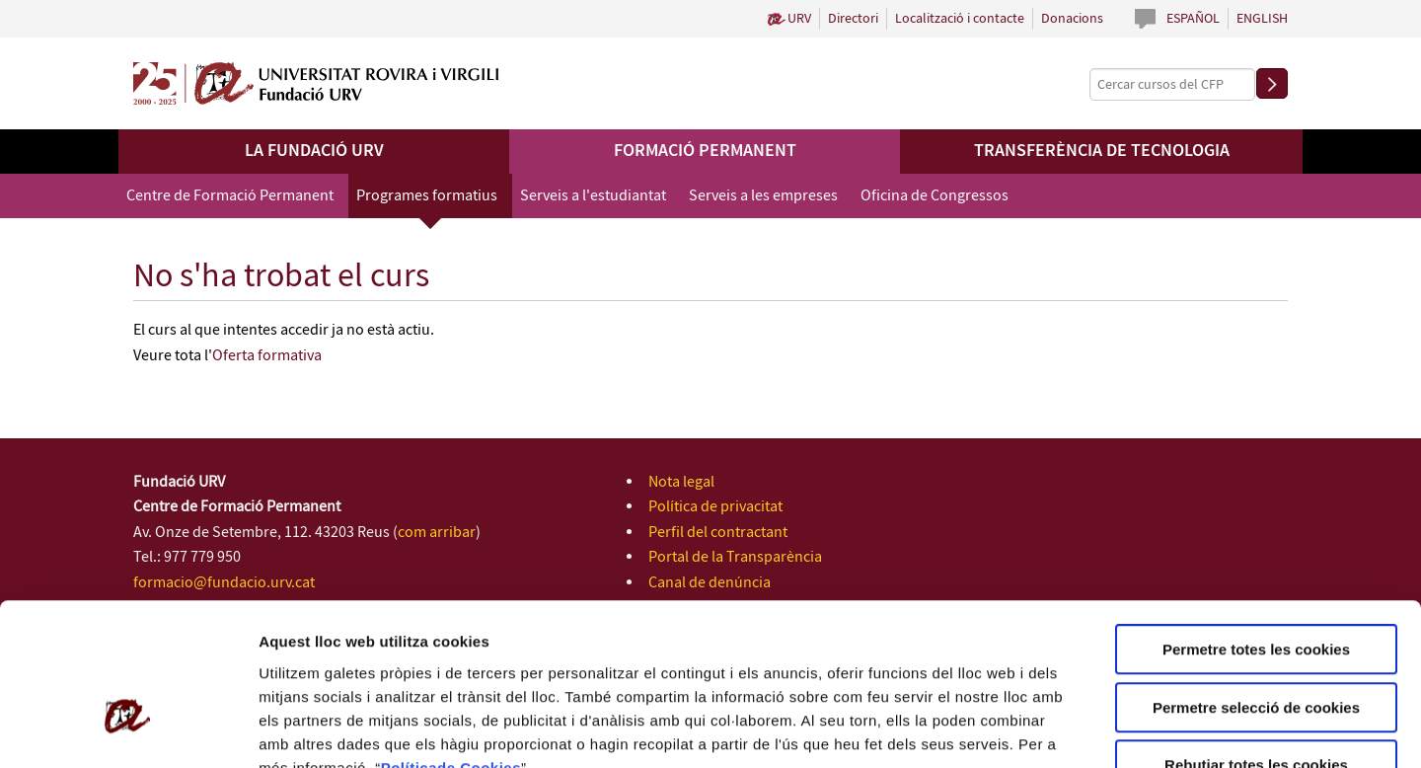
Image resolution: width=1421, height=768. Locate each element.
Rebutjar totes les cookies (1256, 642)
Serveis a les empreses (763, 196)
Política (409, 644)
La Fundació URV (314, 151)
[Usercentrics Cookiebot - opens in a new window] (127, 729)
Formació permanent (705, 151)
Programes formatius (426, 196)
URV (799, 19)
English (1262, 19)
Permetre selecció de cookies (1256, 584)
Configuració (1105, 729)
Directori (853, 19)
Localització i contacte (959, 19)
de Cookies (479, 644)
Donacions (1072, 19)
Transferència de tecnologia (1102, 151)
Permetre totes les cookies (1256, 526)
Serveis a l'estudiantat (593, 196)
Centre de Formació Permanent (230, 196)
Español (1193, 19)
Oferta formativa (267, 356)
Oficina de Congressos (934, 196)
